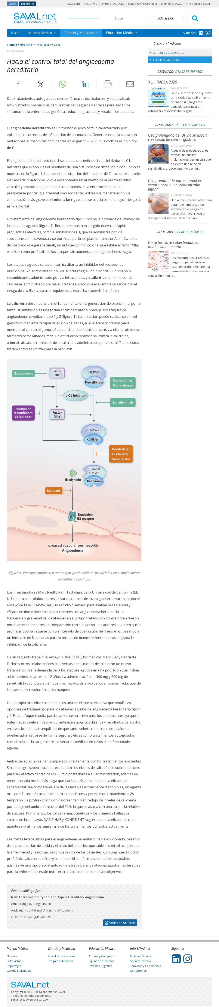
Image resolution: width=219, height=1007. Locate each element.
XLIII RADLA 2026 (162, 82)
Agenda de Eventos (188, 71)
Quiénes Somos (140, 956)
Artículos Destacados (167, 53)
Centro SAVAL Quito (112, 4)
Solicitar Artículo (120, 922)
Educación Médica (120, 32)
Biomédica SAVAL (171, 4)
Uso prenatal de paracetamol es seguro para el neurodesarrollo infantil (175, 185)
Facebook (18, 84)
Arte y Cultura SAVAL (198, 4)
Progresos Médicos (48, 44)
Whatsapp (63, 84)
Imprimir (108, 84)
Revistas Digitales (100, 966)
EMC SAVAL (90, 4)
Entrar (12, 3)
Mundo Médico (40, 32)
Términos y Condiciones (145, 966)
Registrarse (27, 3)
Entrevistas (14, 961)
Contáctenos (138, 971)
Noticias (12, 956)
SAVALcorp (73, 4)
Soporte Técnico (140, 961)
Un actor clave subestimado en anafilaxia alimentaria (173, 244)
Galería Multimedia (19, 971)
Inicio (15, 32)
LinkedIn (85, 84)
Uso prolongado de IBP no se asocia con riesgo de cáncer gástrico (177, 137)
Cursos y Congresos (102, 956)
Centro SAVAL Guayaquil (142, 4)
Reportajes (14, 966)
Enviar (130, 84)
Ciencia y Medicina (80, 32)
